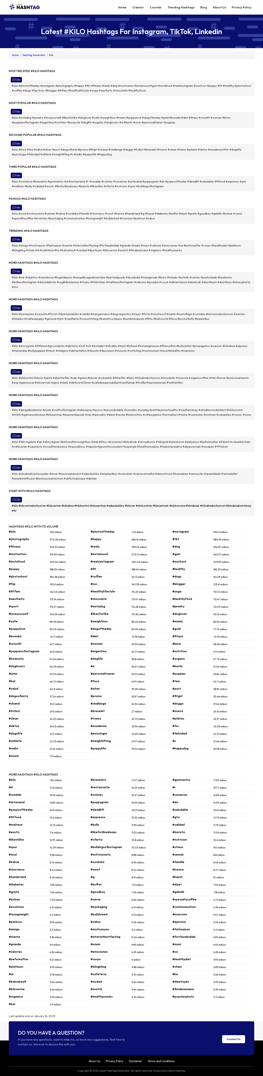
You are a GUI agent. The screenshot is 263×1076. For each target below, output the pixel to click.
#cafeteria (98, 974)
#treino (96, 718)
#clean (13, 718)
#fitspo (177, 636)
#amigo (14, 929)
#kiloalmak (193, 505)
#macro (177, 711)
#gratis (14, 892)
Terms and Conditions (161, 1061)
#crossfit (15, 643)
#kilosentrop (98, 505)
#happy (96, 539)
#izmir (13, 673)
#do (175, 802)
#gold (176, 629)
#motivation (17, 554)
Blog (203, 7)
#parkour (15, 922)
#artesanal (17, 802)
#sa (175, 951)
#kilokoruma (177, 505)
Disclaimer (135, 1061)
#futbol (14, 711)
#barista (178, 832)
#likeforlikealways (104, 832)
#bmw (176, 643)
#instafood (17, 561)
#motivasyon (100, 929)
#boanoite (16, 658)
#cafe (13, 621)
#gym (176, 554)
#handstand (17, 877)
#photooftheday (103, 531)
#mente (14, 937)
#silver (95, 688)
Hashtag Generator (33, 55)
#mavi (176, 944)
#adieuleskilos (115, 505)
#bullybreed (99, 914)
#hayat (177, 877)
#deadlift (97, 809)
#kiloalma (67, 505)
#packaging (99, 907)
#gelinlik (178, 892)
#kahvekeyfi (17, 981)
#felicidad (179, 733)
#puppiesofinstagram (24, 651)
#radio (13, 748)
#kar (12, 1004)
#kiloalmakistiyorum (213, 505)
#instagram (180, 531)
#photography (19, 539)
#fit (93, 569)
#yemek (178, 854)
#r (174, 787)
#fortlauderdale (184, 937)
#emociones (99, 951)
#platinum (16, 966)
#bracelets (98, 780)
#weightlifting (101, 741)
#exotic (14, 832)
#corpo (96, 959)
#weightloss (99, 621)
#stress (177, 847)
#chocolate (99, 599)
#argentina (98, 651)
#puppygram (99, 802)
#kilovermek (161, 505)
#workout (179, 561)
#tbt (175, 539)
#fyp (12, 584)
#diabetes (16, 884)
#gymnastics (181, 780)
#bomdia (15, 636)
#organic (178, 658)
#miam (95, 944)
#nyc (94, 584)
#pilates (178, 718)
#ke (175, 974)
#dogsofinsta (18, 696)
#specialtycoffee (184, 899)
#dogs (176, 576)
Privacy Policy (241, 7)
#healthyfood (182, 599)
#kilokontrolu (144, 505)
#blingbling (98, 966)
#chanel (14, 703)
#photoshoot (18, 576)
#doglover (179, 614)
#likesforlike (99, 614)
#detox (14, 726)
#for (175, 726)
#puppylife (98, 748)
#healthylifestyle (103, 591)
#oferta (96, 839)
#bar (12, 681)
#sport (14, 606)
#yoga (176, 591)
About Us (219, 7)
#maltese (15, 824)
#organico (16, 996)
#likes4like (16, 839)
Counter (156, 7)
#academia (98, 726)
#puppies (179, 673)
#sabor (96, 922)
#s (174, 741)
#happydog (180, 748)
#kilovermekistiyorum (32, 505)
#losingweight (19, 914)
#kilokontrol (82, 505)
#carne (96, 899)
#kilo (15, 505)
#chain (177, 966)
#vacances (179, 794)
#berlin (177, 666)
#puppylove (17, 629)
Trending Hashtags (181, 7)
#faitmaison (181, 929)
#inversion (179, 914)
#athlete (15, 741)
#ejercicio (179, 922)
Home (122, 7)
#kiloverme (53, 505)
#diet (94, 636)
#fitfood (15, 817)
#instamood (99, 554)
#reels (95, 546)
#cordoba (97, 862)
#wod (13, 854)
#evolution (16, 907)
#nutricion (179, 839)
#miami (177, 621)
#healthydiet (181, 959)
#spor (13, 847)
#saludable (180, 809)
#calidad (178, 824)
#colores (97, 794)
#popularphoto (183, 996)
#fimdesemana (183, 989)
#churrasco (16, 869)
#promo (96, 696)
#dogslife (15, 733)
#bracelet (98, 711)
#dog (176, 546)
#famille (178, 862)
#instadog (98, 606)
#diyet (177, 884)
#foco (95, 681)
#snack (14, 756)
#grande (15, 944)
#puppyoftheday (21, 809)
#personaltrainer (103, 673)
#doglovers (17, 666)
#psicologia (99, 733)
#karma (178, 869)
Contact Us (234, 1039)
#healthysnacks (102, 996)
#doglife (97, 658)
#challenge (98, 703)
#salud (13, 688)
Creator (138, 7)
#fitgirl (177, 696)
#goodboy (98, 892)
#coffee (96, 576)
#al (11, 974)
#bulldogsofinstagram (106, 847)
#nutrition (179, 651)
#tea (176, 681)
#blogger (179, 584)
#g (92, 877)
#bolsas (14, 899)
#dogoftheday (101, 629)
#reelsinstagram (102, 561)
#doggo (178, 703)
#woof (95, 869)
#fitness (15, 546)
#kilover (130, 505)
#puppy (14, 569)
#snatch (96, 989)
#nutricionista (100, 854)
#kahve (14, 862)
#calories (15, 951)
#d (11, 787)
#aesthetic (16, 599)
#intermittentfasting (105, 937)
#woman (97, 643)
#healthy (178, 569)
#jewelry (178, 606)
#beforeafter (18, 959)
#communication (184, 907)
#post (176, 688)
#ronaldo (15, 794)
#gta (176, 817)
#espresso (98, 817)
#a (92, 666)
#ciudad (96, 981)
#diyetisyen (180, 981)
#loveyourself (18, 614)
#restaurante (100, 787)
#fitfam (14, 591)
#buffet (96, 884)
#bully (95, 824)
